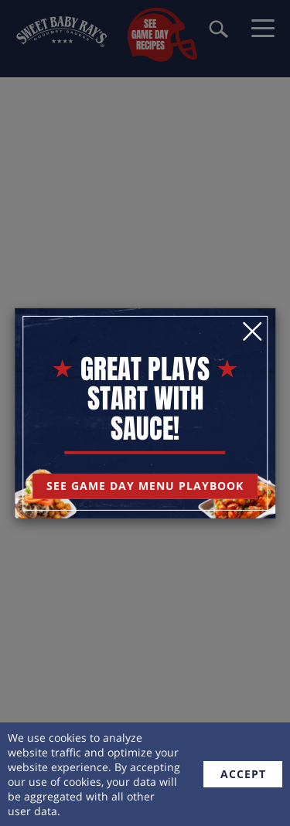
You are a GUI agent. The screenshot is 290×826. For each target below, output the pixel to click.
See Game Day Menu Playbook (145, 485)
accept (243, 774)
